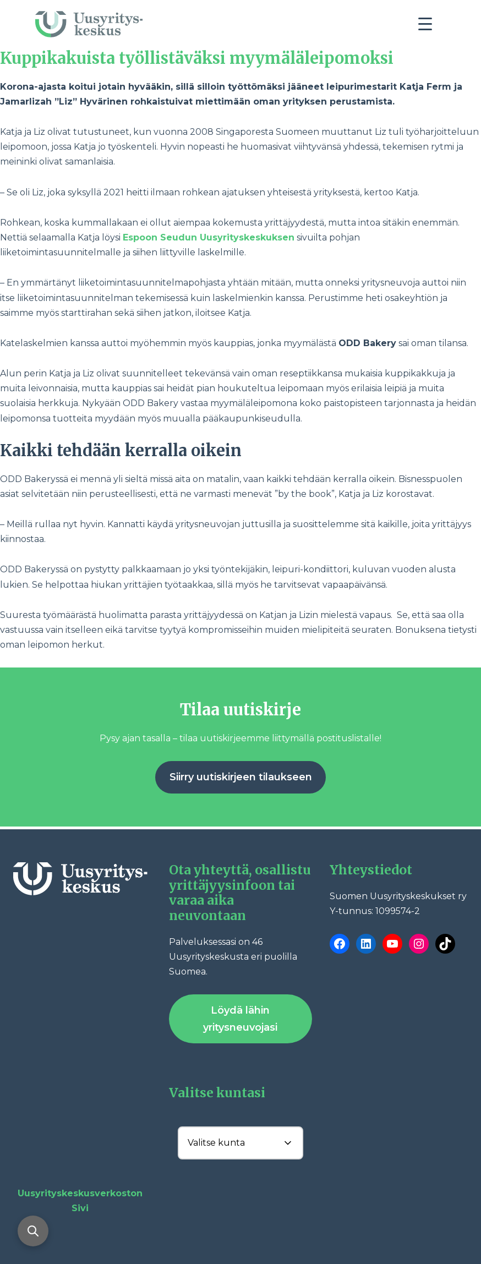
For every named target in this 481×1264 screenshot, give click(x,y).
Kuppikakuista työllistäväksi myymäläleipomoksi (196, 58)
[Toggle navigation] (429, 27)
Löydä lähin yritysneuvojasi (240, 1018)
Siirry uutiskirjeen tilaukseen (241, 777)
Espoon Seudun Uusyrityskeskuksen (208, 237)
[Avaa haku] (33, 1231)
